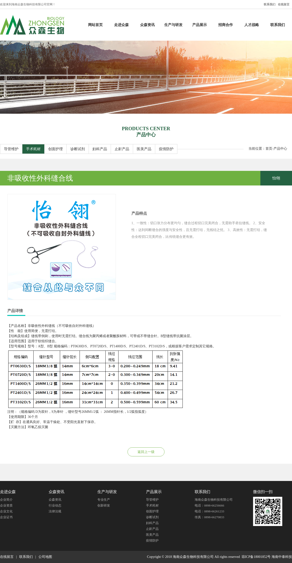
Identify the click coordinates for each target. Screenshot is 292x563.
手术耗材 (33, 149)
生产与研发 (173, 25)
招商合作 (225, 25)
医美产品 (144, 149)
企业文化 (6, 511)
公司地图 (45, 557)
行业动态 (55, 505)
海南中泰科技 (282, 557)
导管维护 (11, 149)
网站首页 (95, 25)
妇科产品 (99, 149)
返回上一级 (146, 452)
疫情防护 (166, 149)
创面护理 (55, 149)
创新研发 (103, 505)
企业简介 (6, 499)
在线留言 (284, 4)
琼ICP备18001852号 (256, 557)
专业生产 (103, 499)
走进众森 (121, 25)
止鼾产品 (122, 149)
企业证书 (6, 517)
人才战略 (251, 25)
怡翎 (276, 178)
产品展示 (199, 25)
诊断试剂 (77, 149)
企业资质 (6, 505)
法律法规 (55, 511)
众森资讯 (147, 25)
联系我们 (269, 4)
